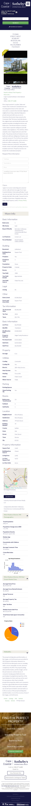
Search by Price (15, 740)
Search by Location (15, 746)
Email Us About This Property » (13, 92)
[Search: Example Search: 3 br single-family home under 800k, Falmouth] (15, 18)
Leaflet (11, 487)
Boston (7, 700)
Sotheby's (15, 794)
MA (16, 698)
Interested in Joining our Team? (15, 777)
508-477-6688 (12, 101)
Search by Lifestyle (15, 728)
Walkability (7, 652)
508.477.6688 (11, 11)
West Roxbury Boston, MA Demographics (12, 516)
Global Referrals (15, 798)
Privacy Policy (23, 200)
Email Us (4, 12)
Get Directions (9, 496)
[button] (15, 22)
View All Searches (15, 751)
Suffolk (21, 698)
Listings (11, 698)
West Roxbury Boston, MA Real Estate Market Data (14, 578)
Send (5, 204)
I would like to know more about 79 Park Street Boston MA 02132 (15, 176)
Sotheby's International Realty (15, 796)
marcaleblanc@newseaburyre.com (10, 786)
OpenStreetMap (18, 487)
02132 (13, 700)
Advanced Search (16, 26)
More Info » (7, 94)
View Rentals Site (15, 773)
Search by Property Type (15, 734)
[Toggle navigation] (28, 4)
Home (5, 698)
